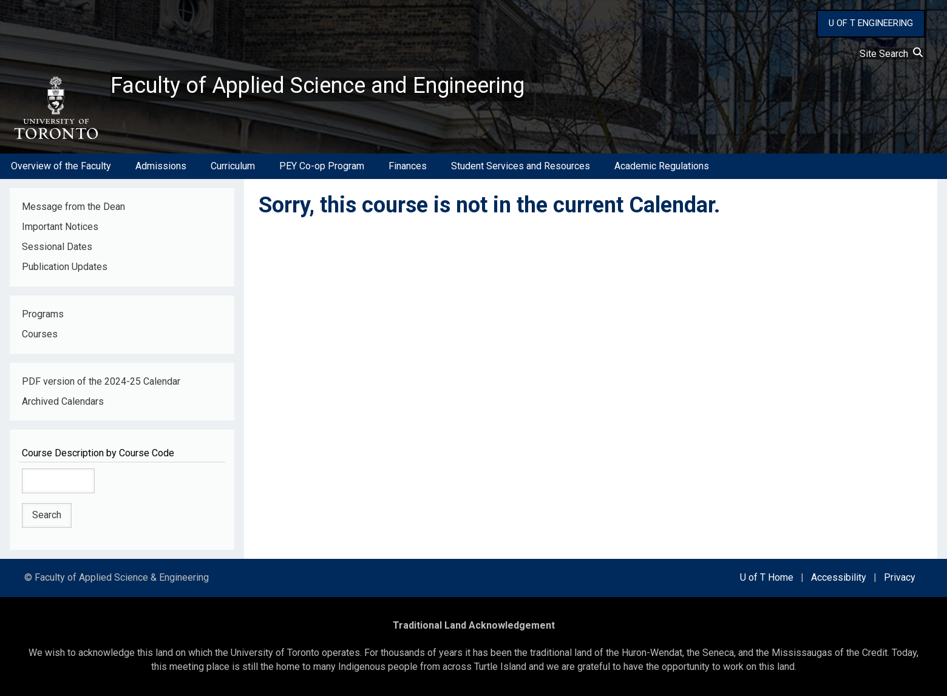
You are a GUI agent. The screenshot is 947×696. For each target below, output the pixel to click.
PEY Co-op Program (321, 166)
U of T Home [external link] (766, 577)
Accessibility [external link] (838, 577)
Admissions (160, 166)
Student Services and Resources (520, 166)
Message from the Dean (73, 206)
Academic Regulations (661, 166)
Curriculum (233, 166)
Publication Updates (64, 266)
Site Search (891, 53)
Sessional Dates (57, 246)
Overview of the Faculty (61, 166)
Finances (408, 166)
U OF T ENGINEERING (871, 23)
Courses (40, 334)
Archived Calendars (63, 401)
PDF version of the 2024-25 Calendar (101, 381)
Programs (43, 314)
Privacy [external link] (899, 577)
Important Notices (60, 226)
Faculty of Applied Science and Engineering (317, 85)
